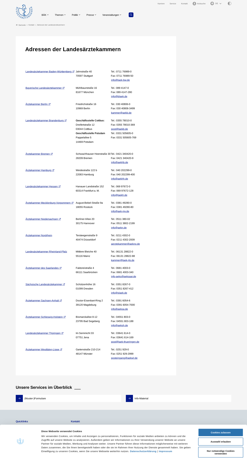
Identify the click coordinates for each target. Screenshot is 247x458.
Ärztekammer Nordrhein (39, 235)
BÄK (44, 15)
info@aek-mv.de (120, 211)
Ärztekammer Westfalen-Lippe (42, 349)
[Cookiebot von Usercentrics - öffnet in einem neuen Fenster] (20, 452)
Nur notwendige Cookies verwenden (221, 442)
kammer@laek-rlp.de (122, 260)
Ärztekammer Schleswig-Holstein (44, 317)
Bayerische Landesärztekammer (44, 88)
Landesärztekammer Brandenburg (45, 120)
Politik (77, 15)
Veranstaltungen (114, 15)
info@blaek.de (119, 96)
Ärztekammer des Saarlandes (42, 268)
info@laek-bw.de (120, 80)
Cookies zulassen (221, 422)
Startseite (21, 25)
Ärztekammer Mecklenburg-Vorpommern (48, 202)
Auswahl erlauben (221, 432)
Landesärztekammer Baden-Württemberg (49, 71)
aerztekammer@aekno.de (125, 244)
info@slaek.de (119, 292)
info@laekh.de (119, 195)
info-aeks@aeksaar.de (123, 276)
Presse (93, 15)
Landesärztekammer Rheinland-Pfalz (46, 251)
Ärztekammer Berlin (37, 104)
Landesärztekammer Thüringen (43, 333)
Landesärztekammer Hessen (42, 186)
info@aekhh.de (119, 178)
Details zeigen (168, 451)
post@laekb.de (119, 129)
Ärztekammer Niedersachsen (42, 219)
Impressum (165, 441)
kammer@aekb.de (121, 112)
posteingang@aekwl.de (124, 358)
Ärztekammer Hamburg (38, 170)
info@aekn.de (119, 227)
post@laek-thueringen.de (125, 341)
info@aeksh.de (119, 325)
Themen (60, 15)
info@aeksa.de (119, 309)
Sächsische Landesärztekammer (44, 284)
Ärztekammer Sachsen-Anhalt (42, 300)
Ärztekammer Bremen (38, 154)
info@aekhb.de (119, 162)
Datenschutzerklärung (143, 441)
